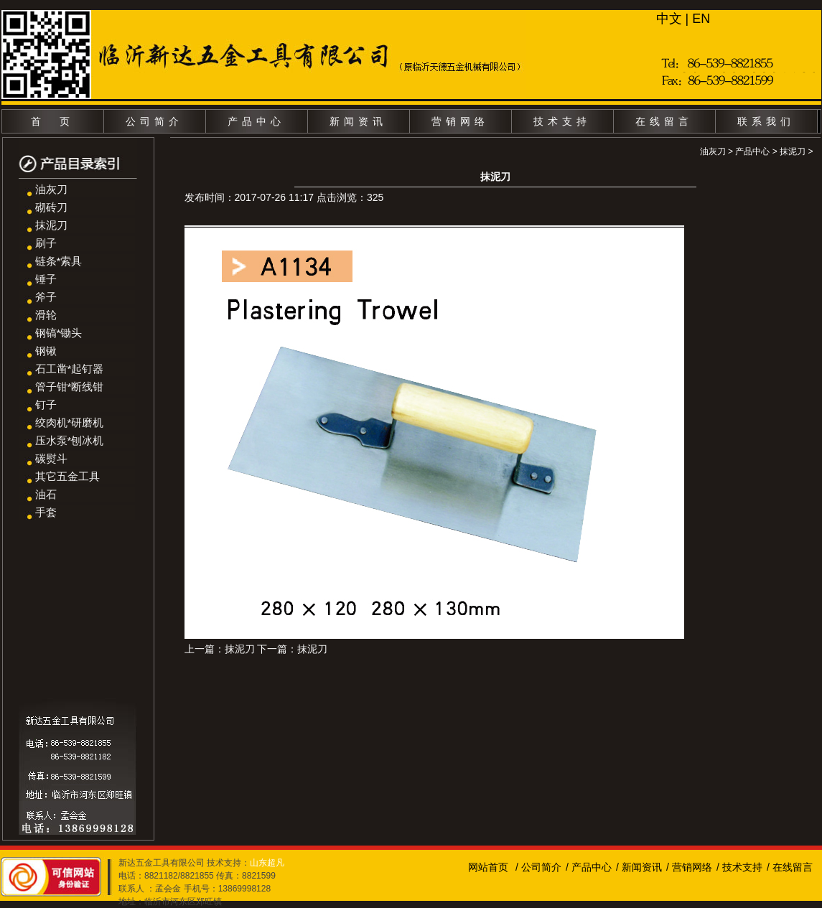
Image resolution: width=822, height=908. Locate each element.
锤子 (46, 279)
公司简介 (154, 121)
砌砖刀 (51, 207)
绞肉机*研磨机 (69, 422)
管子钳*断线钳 (69, 386)
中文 (669, 18)
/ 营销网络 (689, 867)
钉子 (46, 404)
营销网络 (460, 121)
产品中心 (256, 121)
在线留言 (664, 121)
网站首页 (488, 867)
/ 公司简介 (538, 867)
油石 (46, 494)
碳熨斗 (51, 458)
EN (701, 18)
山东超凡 (267, 863)
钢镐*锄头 (59, 333)
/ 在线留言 (790, 867)
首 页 (52, 121)
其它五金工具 (67, 476)
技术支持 (562, 121)
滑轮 (46, 315)
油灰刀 (51, 189)
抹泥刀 (51, 225)
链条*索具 (59, 261)
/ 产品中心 (589, 867)
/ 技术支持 (739, 867)
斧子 (46, 297)
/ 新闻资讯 (639, 867)
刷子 (46, 243)
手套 (46, 512)
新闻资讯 (358, 121)
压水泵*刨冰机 (69, 440)
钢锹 (46, 351)
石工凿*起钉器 (69, 368)
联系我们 (766, 121)
